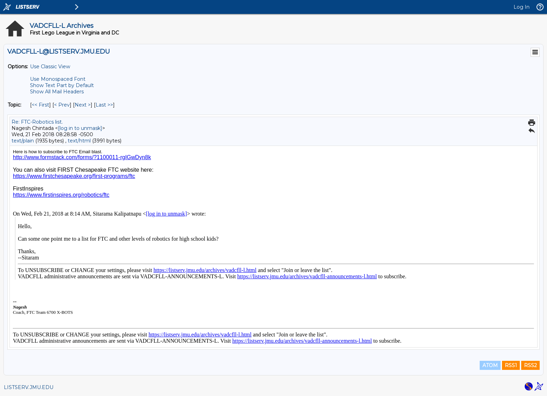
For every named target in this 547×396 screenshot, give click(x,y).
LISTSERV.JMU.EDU (28, 387)
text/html (79, 141)
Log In (522, 7)
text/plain (23, 141)
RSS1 (511, 365)
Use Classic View (50, 66)
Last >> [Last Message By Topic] (104, 105)
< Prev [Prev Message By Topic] (62, 105)
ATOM (490, 365)
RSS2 (530, 365)
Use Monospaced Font (57, 79)
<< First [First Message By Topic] (40, 105)
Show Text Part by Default (62, 85)
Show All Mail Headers (57, 91)
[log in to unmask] (80, 128)
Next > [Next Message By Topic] (83, 105)
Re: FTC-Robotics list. (37, 122)
